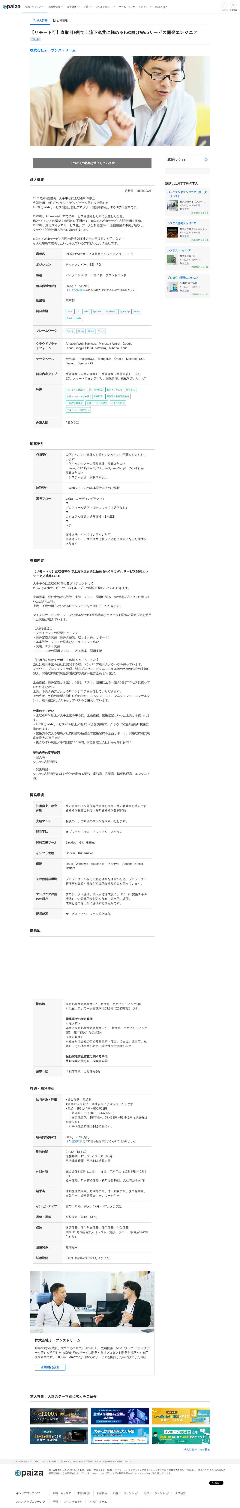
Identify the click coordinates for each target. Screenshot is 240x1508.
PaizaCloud (149, 1494)
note (110, 1494)
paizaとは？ (161, 6)
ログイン (224, 10)
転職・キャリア (62, 1477)
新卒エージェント (154, 1477)
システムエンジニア (179, 250)
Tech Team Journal (64, 1494)
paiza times (91, 1494)
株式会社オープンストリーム (53, 50)
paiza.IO (128, 1494)
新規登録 (233, 10)
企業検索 (180, 1477)
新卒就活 (102, 1477)
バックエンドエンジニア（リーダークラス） (187, 194)
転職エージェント (123, 1477)
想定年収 (75, 290)
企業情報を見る (50, 1351)
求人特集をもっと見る (197, 1433)
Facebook (75, 1502)
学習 (55, 1485)
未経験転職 (83, 1477)
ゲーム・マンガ (127, 6)
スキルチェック (73, 1485)
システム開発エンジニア (181, 223)
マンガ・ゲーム (98, 1485)
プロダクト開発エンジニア (183, 277)
